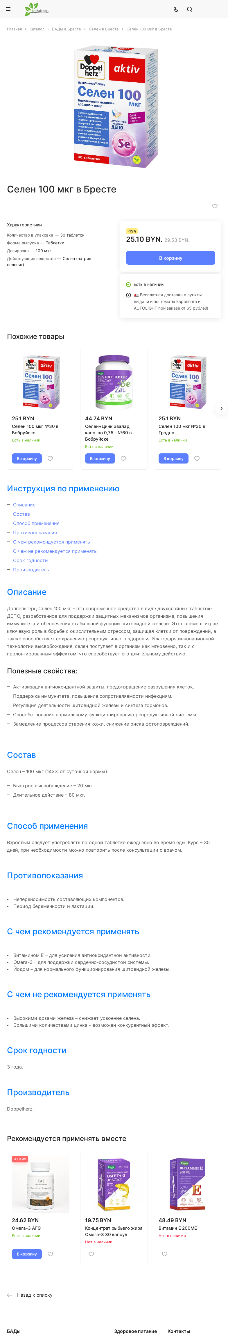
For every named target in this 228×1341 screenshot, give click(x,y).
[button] (221, 408)
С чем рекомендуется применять (51, 542)
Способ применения (36, 523)
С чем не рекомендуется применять (55, 551)
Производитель (31, 570)
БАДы (14, 1331)
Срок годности (30, 560)
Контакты (179, 1331)
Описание (24, 505)
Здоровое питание (135, 1331)
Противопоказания (35, 532)
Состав (21, 514)
